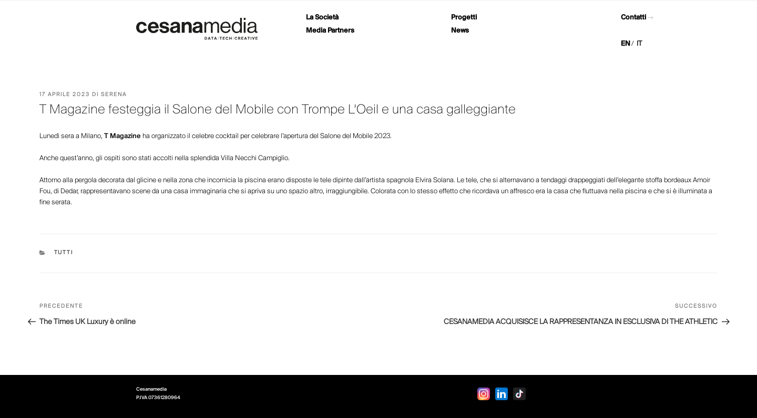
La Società (322, 18)
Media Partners (330, 31)
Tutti (64, 253)
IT (639, 44)
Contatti (633, 18)
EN (625, 44)
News (460, 31)
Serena (114, 95)
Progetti (464, 18)
